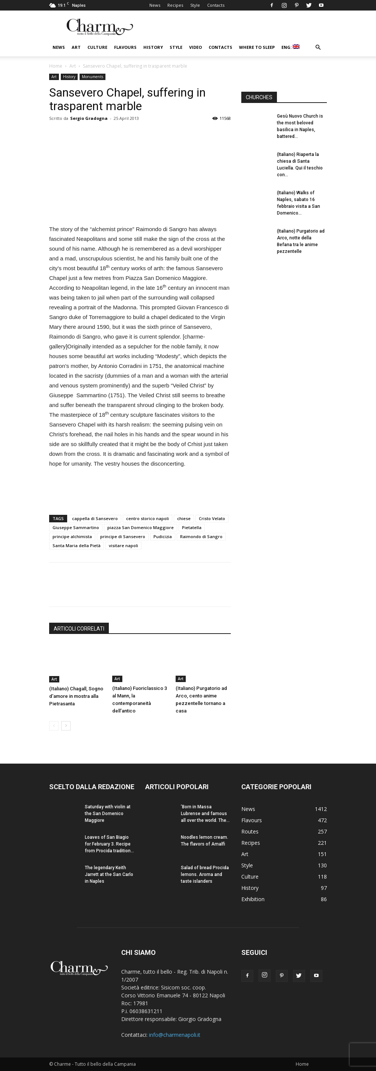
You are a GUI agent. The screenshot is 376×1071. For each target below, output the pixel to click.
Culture (97, 47)
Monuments (92, 76)
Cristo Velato (212, 518)
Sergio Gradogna (89, 118)
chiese (184, 518)
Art (76, 47)
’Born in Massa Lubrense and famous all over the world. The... (205, 813)
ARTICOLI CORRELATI (79, 629)
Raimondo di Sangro (201, 536)
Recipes (175, 5)
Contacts (215, 5)
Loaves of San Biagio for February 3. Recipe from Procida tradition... (109, 844)
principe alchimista (72, 536)
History (153, 47)
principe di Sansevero (122, 536)
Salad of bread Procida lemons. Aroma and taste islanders (205, 874)
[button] (318, 47)
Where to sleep (257, 47)
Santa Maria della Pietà (77, 545)
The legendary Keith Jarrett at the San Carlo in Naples (109, 874)
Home (55, 66)
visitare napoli (123, 545)
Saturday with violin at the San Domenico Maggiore (108, 813)
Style (195, 5)
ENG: (290, 47)
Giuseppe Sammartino (76, 527)
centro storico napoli (147, 518)
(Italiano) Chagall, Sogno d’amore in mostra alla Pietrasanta (76, 696)
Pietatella (192, 527)
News (154, 5)
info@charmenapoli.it (174, 1034)
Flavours (125, 47)
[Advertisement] (140, 489)
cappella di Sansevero (95, 518)
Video (195, 47)
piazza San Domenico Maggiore (140, 527)
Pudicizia (162, 536)
